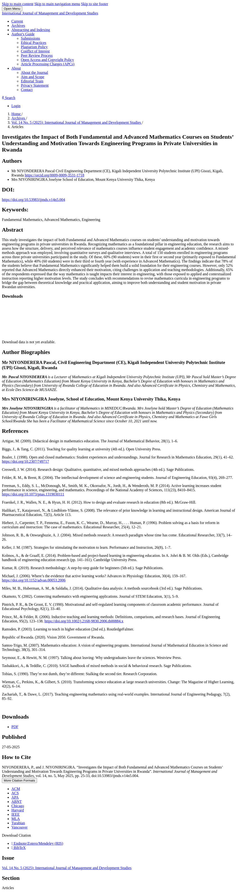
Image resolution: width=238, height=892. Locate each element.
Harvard (17, 810)
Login (15, 106)
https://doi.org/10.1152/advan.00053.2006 (33, 580)
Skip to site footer (94, 4)
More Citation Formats (19, 780)
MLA (15, 819)
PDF (14, 727)
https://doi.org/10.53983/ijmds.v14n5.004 (33, 200)
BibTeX (18, 848)
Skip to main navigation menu (57, 4)
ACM (15, 789)
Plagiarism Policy (34, 47)
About (16, 68)
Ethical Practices (33, 43)
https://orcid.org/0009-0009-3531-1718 (54, 175)
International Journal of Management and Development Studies (50, 13)
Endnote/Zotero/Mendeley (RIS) (37, 843)
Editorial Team (32, 81)
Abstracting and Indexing (30, 30)
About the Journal (34, 73)
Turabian (18, 823)
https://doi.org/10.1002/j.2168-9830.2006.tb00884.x (84, 621)
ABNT (16, 802)
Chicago (17, 806)
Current (17, 21)
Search (8, 98)
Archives (18, 26)
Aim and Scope (32, 77)
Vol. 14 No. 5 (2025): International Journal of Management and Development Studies (76, 122)
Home (16, 114)
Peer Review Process (37, 55)
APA (15, 797)
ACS (15, 793)
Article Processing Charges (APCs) (47, 64)
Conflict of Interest (35, 51)
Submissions (30, 38)
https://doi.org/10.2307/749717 (25, 461)
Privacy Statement (35, 85)
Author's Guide (23, 34)
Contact (27, 90)
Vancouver (19, 827)
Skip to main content (17, 4)
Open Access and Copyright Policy (47, 60)
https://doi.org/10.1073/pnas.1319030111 (33, 494)
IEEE (15, 814)
